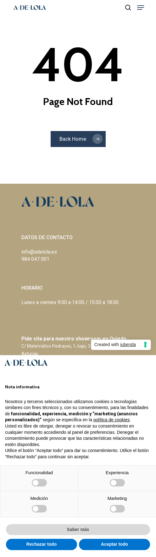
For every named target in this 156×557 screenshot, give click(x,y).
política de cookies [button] (111, 419)
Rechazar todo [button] (41, 544)
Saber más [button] (78, 529)
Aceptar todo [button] (114, 544)
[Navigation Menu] (140, 7)
